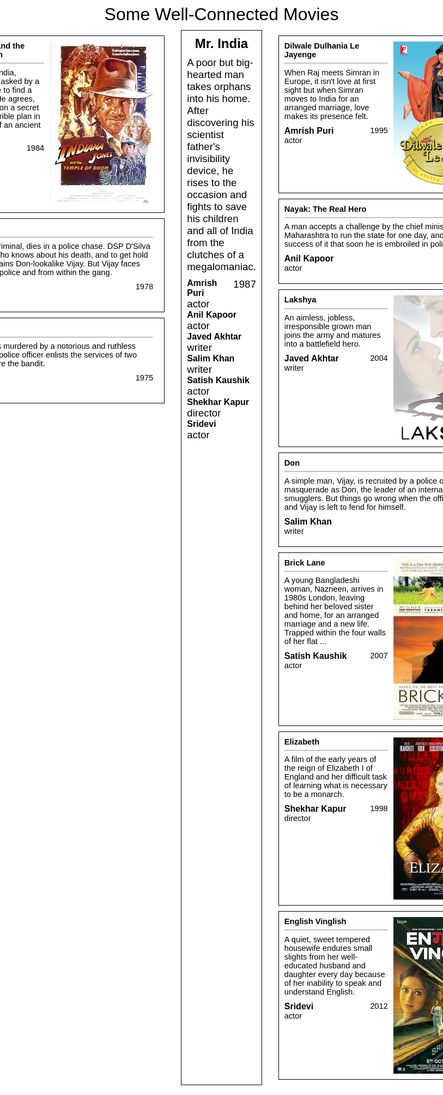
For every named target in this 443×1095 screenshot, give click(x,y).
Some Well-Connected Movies (222, 14)
